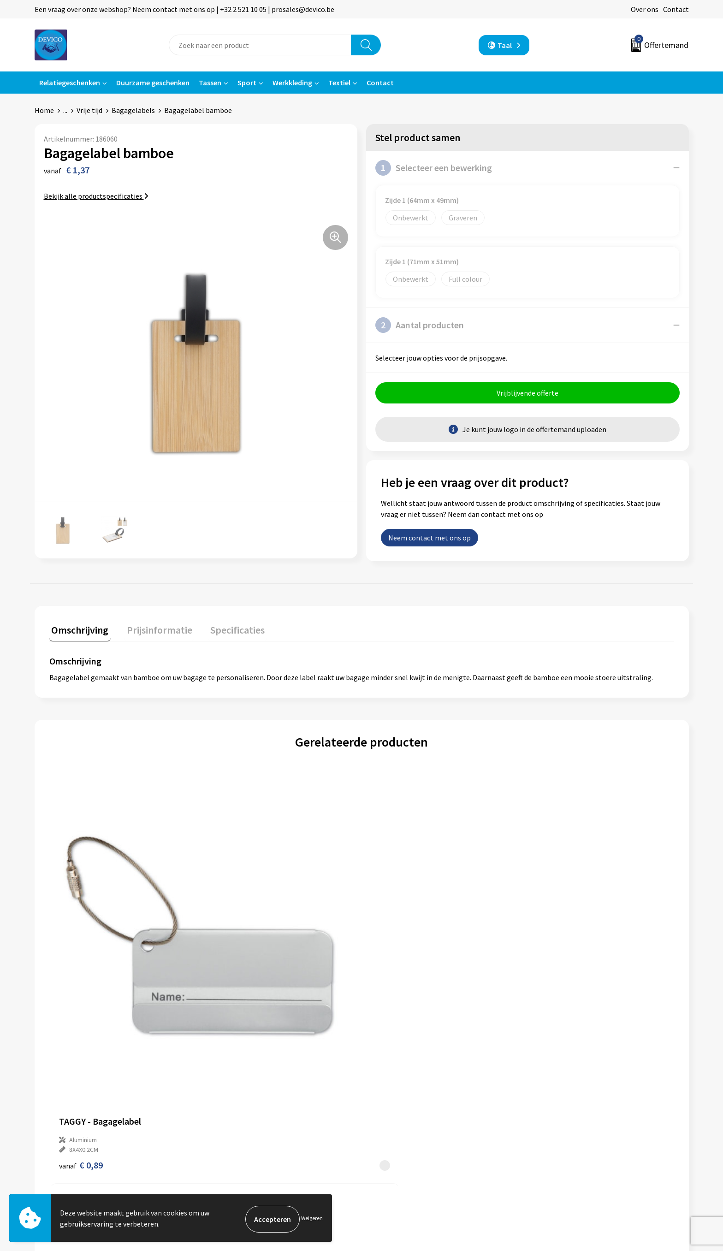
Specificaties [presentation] (227, 629)
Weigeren (312, 1218)
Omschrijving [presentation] (78, 629)
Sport (246, 82)
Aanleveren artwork (242, 1098)
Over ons (644, 9)
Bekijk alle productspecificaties (96, 196)
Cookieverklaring (562, 1098)
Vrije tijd (89, 110)
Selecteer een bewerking (433, 168)
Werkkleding (292, 82)
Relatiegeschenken (69, 82)
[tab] (78, 632)
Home (44, 110)
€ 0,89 (81, 970)
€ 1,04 (393, 970)
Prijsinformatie (235, 1084)
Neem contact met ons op (429, 540)
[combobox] (260, 45)
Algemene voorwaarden (572, 1070)
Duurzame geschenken (153, 82)
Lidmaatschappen (239, 1126)
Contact (676, 9)
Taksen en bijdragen (242, 1112)
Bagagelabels (133, 110)
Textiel (339, 82)
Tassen (210, 82)
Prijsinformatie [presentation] (153, 629)
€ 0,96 (237, 970)
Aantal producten (419, 325)
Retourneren (393, 1084)
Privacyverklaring (562, 1084)
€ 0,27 (549, 970)
